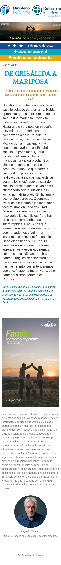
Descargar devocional (30, 51)
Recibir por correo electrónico (30, 57)
